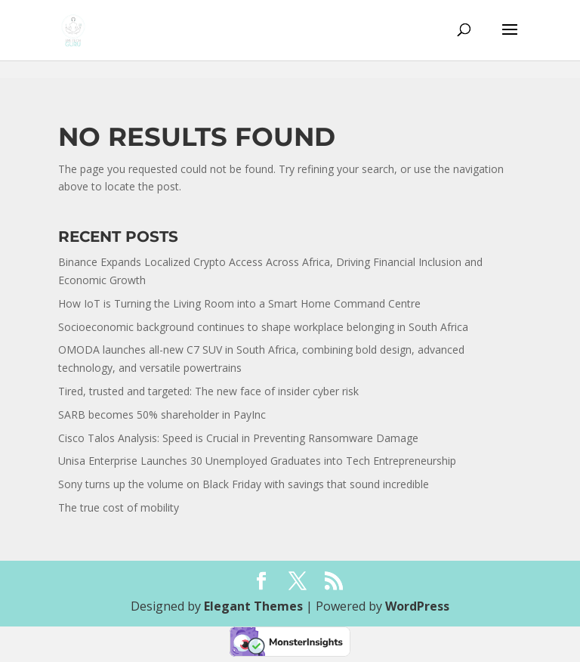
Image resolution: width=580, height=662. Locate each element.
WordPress (417, 606)
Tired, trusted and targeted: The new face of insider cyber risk (208, 391)
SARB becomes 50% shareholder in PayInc (162, 414)
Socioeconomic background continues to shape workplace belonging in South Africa (263, 327)
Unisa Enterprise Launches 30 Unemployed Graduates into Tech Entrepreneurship (257, 460)
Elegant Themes (253, 606)
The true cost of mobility (118, 507)
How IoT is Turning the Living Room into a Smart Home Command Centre (239, 303)
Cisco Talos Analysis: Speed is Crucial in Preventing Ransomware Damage (238, 438)
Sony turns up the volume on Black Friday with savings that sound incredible (243, 484)
